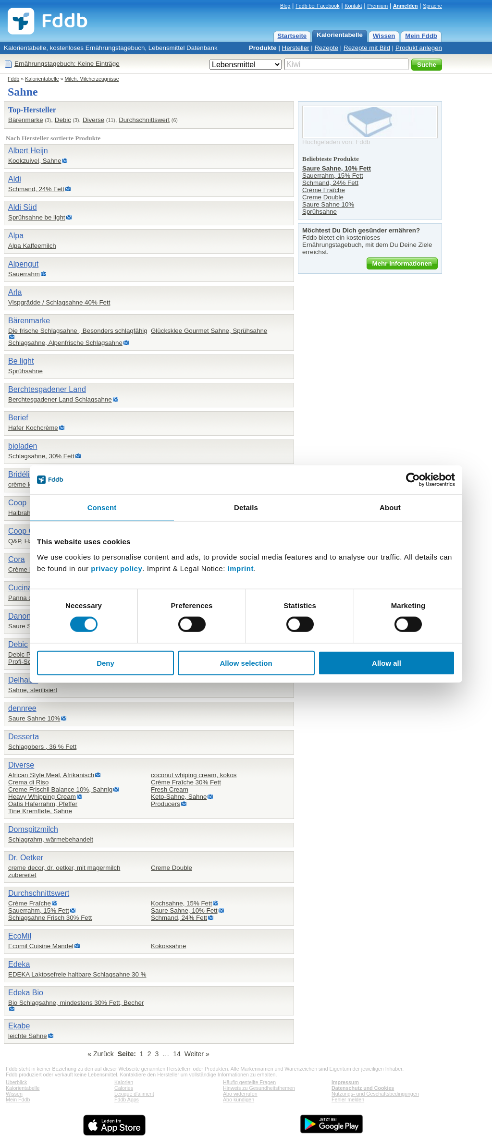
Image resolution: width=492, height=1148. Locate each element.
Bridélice (22, 474)
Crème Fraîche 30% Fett (186, 782)
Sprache (432, 6)
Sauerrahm (24, 274)
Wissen (384, 35)
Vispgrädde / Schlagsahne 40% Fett (59, 302)
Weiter (194, 1054)
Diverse (93, 119)
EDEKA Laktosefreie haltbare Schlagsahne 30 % (77, 974)
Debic (63, 119)
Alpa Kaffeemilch (32, 245)
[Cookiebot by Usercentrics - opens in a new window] (413, 480)
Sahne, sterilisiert (32, 690)
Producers (165, 803)
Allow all (386, 663)
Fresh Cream (169, 789)
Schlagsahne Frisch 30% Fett (50, 917)
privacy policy (116, 568)
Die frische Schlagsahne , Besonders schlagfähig (78, 330)
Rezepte (326, 47)
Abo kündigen (238, 1099)
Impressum (345, 1082)
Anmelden (405, 6)
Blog (285, 6)
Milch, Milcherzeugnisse (92, 79)
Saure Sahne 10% (34, 718)
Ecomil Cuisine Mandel (41, 946)
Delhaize (23, 680)
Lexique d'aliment (134, 1094)
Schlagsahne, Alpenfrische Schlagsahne (65, 342)
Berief (18, 418)
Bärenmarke (25, 119)
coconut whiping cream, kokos (194, 775)
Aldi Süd (22, 207)
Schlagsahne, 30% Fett (41, 456)
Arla (15, 292)
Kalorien (123, 1082)
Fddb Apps (126, 1099)
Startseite (292, 35)
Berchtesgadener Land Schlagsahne (60, 399)
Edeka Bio (25, 993)
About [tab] (390, 507)
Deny (105, 663)
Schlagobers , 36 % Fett (42, 746)
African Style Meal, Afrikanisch (51, 775)
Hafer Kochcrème (33, 427)
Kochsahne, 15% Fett (181, 903)
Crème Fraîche (29, 903)
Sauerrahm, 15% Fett (38, 910)
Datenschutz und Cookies (363, 1088)
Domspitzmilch (33, 829)
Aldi (14, 179)
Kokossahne (168, 946)
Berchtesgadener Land (47, 389)
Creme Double (171, 867)
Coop (17, 503)
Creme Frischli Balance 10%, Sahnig (60, 789)
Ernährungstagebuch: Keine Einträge (67, 63)
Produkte (263, 47)
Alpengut (23, 264)
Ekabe (19, 1026)
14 (177, 1054)
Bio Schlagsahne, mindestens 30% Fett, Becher (76, 1002)
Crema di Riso (28, 782)
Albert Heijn (28, 151)
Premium (377, 6)
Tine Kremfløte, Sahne (40, 811)
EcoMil (19, 936)
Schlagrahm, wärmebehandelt (50, 839)
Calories (123, 1088)
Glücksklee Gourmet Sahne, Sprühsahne (209, 330)
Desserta (23, 737)
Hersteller (295, 47)
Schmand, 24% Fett (36, 189)
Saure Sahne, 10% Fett (184, 910)
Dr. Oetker (25, 858)
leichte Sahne (27, 1035)
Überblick (16, 1082)
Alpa (16, 236)
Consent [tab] (102, 507)
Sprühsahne (25, 371)
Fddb (13, 79)
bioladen (22, 446)
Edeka (19, 964)
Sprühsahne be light (36, 217)
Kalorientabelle (340, 34)
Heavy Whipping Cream (42, 796)
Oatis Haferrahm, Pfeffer (42, 803)
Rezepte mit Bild (367, 47)
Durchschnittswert (144, 119)
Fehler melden (348, 1099)
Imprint (241, 568)
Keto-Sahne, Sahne (179, 796)
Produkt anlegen (418, 47)
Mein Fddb (421, 35)
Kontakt (353, 6)
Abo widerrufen (240, 1094)
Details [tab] (246, 507)
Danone (21, 616)
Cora (16, 559)
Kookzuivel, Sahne (34, 160)
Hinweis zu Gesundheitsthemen (259, 1088)
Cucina (20, 588)
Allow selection (246, 663)
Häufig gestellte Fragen (249, 1082)
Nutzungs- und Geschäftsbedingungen (375, 1094)
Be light (21, 361)
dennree (22, 708)
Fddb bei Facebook (317, 6)
